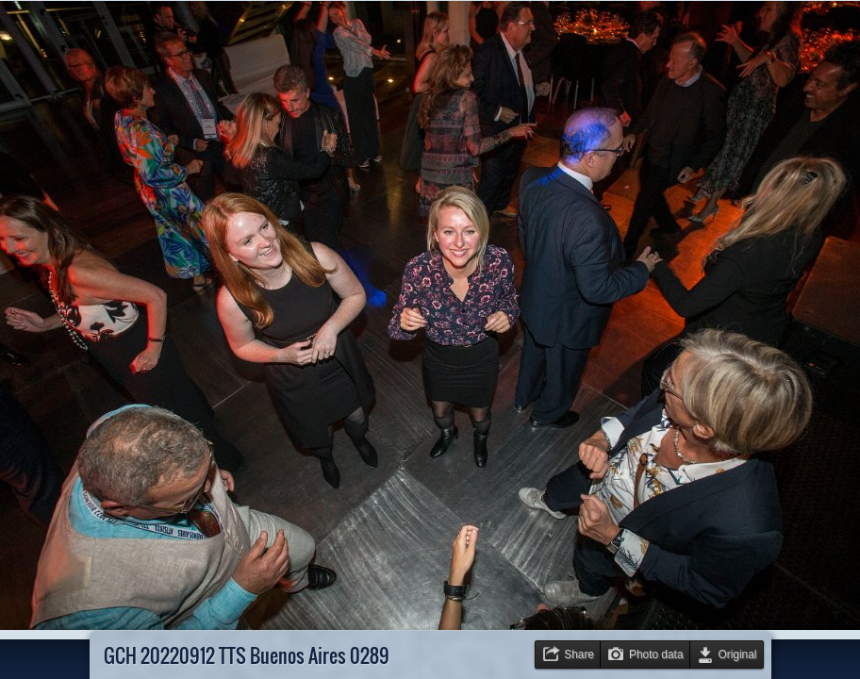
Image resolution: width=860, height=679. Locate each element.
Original (738, 654)
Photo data (656, 654)
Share (579, 654)
